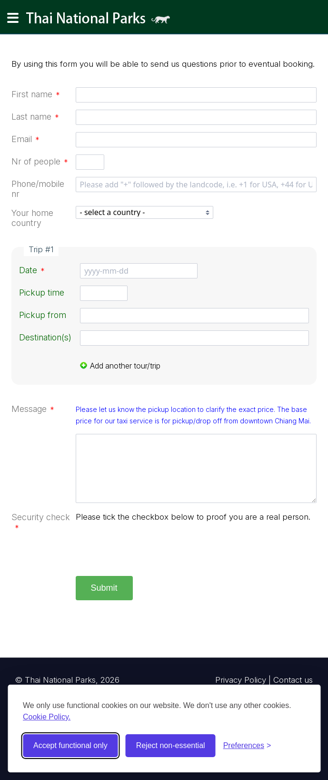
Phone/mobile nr (37, 189)
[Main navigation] (13, 18)
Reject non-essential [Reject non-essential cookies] (170, 745)
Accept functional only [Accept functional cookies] (70, 745)
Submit (104, 588)
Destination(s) (45, 337)
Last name (35, 117)
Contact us (293, 680)
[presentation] (148, 550)
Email (25, 139)
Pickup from (42, 315)
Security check (40, 522)
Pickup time (41, 292)
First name (35, 94)
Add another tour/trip (120, 365)
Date (32, 270)
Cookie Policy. (46, 717)
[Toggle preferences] (247, 745)
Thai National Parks (102, 21)
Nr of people (39, 161)
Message (32, 409)
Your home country (32, 218)
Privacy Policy (240, 680)
